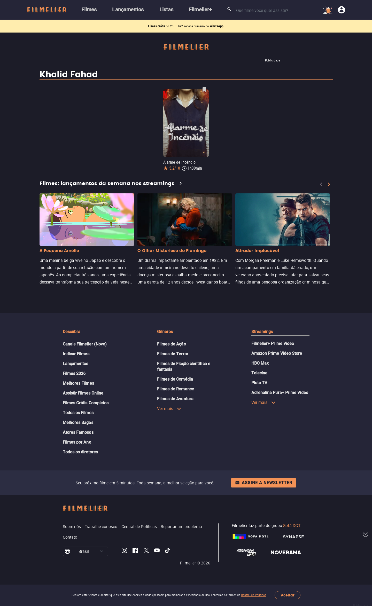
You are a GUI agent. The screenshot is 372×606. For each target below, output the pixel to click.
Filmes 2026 (74, 373)
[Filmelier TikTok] (168, 551)
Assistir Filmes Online (83, 393)
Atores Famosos (78, 432)
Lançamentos (75, 363)
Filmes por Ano (77, 442)
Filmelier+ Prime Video (272, 343)
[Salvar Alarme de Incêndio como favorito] (204, 89)
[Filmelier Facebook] (135, 551)
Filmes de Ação (171, 344)
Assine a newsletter (263, 482)
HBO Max (260, 363)
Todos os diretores (80, 452)
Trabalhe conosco (101, 526)
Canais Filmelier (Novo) (85, 344)
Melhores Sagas (78, 422)
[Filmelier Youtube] (157, 551)
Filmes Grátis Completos (86, 402)
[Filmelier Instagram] (124, 551)
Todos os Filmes (78, 412)
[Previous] (321, 184)
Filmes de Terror (172, 353)
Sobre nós (72, 526)
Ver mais (169, 408)
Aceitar (288, 595)
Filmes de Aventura (175, 398)
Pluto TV (259, 382)
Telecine (259, 373)
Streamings (262, 331)
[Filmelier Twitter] (146, 551)
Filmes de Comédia (175, 379)
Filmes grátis (157, 26)
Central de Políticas (253, 595)
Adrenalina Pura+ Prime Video (279, 392)
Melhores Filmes (78, 383)
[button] (101, 551)
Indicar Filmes (76, 353)
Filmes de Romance (175, 389)
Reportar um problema (181, 526)
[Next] (329, 184)
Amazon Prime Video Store (276, 353)
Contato (70, 537)
